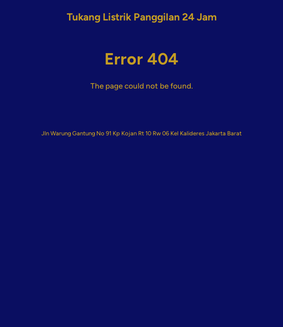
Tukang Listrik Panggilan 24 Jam (142, 17)
